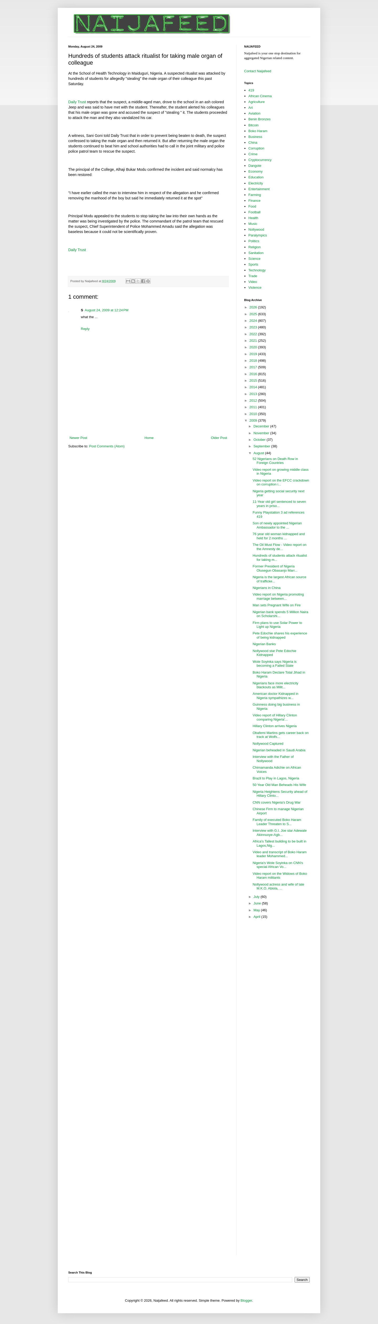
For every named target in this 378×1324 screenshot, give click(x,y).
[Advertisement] (148, 421)
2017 (253, 367)
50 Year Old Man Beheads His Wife (279, 785)
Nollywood (256, 229)
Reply (85, 329)
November (262, 433)
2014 (253, 387)
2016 (253, 374)
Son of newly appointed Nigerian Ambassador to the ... (277, 525)
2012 (253, 400)
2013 (253, 394)
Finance (254, 201)
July (257, 897)
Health (253, 218)
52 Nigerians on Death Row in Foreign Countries (275, 461)
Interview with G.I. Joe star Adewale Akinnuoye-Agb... (280, 833)
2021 (253, 341)
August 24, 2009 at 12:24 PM (107, 310)
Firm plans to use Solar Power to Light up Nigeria (277, 625)
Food (252, 206)
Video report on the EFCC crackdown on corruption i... (281, 482)
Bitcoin (253, 125)
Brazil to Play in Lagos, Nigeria (276, 778)
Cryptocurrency (259, 160)
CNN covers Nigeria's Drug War (277, 802)
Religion (254, 247)
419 (251, 90)
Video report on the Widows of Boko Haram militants (280, 876)
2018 (253, 361)
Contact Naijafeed (257, 71)
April (257, 917)
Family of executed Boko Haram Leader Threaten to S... (277, 822)
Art (250, 108)
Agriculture (256, 102)
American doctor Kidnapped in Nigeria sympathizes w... (275, 696)
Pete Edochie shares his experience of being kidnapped (280, 635)
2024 (253, 321)
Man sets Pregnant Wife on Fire (277, 605)
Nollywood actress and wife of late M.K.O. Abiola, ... (278, 886)
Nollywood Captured (268, 744)
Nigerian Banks (264, 644)
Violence (254, 287)
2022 (253, 334)
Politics (253, 241)
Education (256, 177)
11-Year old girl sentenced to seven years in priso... (279, 504)
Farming (254, 195)
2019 (253, 354)
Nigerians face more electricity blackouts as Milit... (275, 685)
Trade (252, 276)
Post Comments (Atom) (107, 446)
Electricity (255, 183)
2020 (253, 347)
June (258, 903)
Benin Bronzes (259, 119)
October (260, 440)
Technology (257, 270)
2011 (253, 407)
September (262, 446)
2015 (253, 380)
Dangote (254, 166)
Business (255, 137)
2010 (253, 414)
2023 (253, 327)
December (262, 426)
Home (149, 438)
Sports (253, 264)
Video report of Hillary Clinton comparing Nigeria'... (275, 717)
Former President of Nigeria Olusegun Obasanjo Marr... (275, 568)
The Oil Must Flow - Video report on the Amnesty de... (279, 547)
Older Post (219, 438)
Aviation (254, 113)
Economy (255, 171)
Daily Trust (77, 102)
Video (252, 282)
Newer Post (78, 438)
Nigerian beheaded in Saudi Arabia (279, 750)
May (257, 910)
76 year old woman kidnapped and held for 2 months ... (279, 536)
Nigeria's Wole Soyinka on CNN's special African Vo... (278, 865)
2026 (253, 307)
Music (252, 224)
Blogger (246, 1300)
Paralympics (257, 235)
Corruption (256, 148)
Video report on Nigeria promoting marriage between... (278, 596)
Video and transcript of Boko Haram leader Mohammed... (280, 854)
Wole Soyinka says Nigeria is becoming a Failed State (274, 664)
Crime (253, 154)
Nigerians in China (266, 588)
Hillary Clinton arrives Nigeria (275, 726)
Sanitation (256, 253)
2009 (253, 420)
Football (254, 212)
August (259, 453)
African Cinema (260, 96)
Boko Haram (257, 131)
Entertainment (259, 189)
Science (254, 259)
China (252, 142)
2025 (253, 314)
